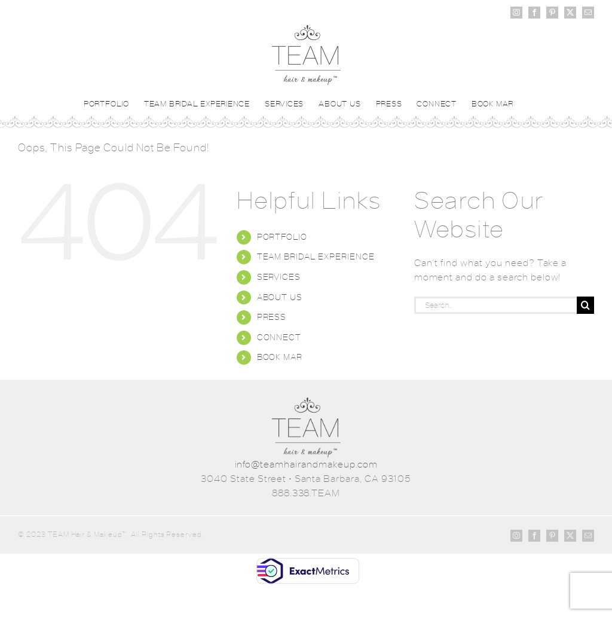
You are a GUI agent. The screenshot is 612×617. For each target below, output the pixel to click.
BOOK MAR (280, 357)
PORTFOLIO (282, 237)
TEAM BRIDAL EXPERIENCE (316, 256)
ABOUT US (280, 297)
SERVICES (279, 277)
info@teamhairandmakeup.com (306, 464)
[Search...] (495, 305)
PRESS (272, 317)
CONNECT (279, 337)
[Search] (585, 305)
